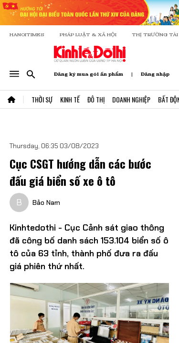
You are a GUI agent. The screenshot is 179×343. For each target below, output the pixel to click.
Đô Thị (96, 99)
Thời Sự (42, 99)
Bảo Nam (46, 202)
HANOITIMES (27, 34)
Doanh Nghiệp (131, 99)
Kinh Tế (70, 99)
